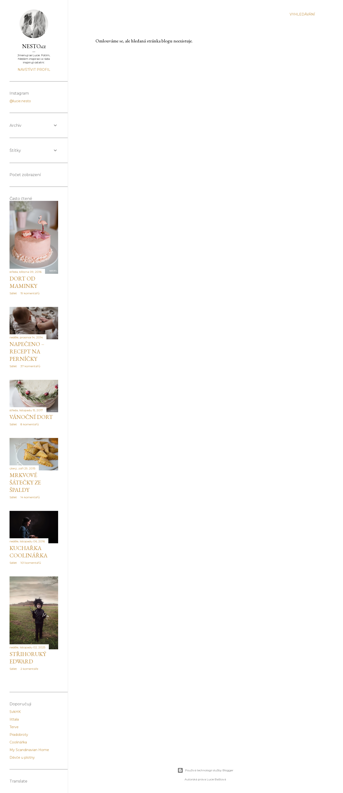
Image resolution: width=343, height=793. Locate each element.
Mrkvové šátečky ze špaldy (25, 482)
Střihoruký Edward (28, 657)
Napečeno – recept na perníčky (27, 351)
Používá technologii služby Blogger (205, 770)
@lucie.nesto (20, 101)
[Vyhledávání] (302, 14)
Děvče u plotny (22, 757)
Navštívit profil (34, 69)
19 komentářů (30, 293)
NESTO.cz (34, 46)
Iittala (14, 719)
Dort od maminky (23, 282)
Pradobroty (19, 734)
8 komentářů (29, 424)
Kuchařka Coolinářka (28, 551)
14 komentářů (30, 497)
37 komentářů (30, 366)
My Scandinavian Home (29, 750)
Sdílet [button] (13, 293)
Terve (14, 727)
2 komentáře (29, 669)
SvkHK (15, 712)
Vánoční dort (31, 417)
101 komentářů (30, 562)
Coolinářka (18, 742)
